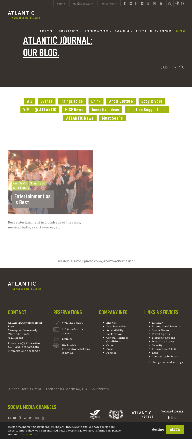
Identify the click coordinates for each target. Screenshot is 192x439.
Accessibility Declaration (115, 332)
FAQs (155, 353)
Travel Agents (161, 334)
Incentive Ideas (105, 109)
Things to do (72, 101)
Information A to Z (164, 349)
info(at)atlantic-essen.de (24, 351)
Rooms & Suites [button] (70, 31)
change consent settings (167, 362)
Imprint (111, 323)
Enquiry (67, 339)
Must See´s (112, 118)
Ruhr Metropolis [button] (161, 31)
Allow (175, 429)
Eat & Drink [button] (124, 31)
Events (47, 101)
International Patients (167, 326)
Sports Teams (160, 330)
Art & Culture (121, 101)
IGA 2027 (157, 323)
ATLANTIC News (80, 118)
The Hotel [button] (47, 31)
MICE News (74, 109)
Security (157, 345)
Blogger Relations (163, 338)
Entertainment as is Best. (32, 211)
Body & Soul (151, 101)
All (29, 101)
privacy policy (27, 434)
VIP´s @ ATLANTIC (39, 109)
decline (158, 429)
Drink (96, 101)
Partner (111, 353)
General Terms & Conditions (117, 339)
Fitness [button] (141, 31)
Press (109, 349)
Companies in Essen (165, 356)
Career (110, 345)
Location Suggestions (147, 109)
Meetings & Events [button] (98, 31)
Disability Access (163, 341)
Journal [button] (180, 31)
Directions (61, 3)
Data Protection (116, 326)
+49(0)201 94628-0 (72, 323)
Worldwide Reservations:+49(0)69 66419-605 (76, 349)
